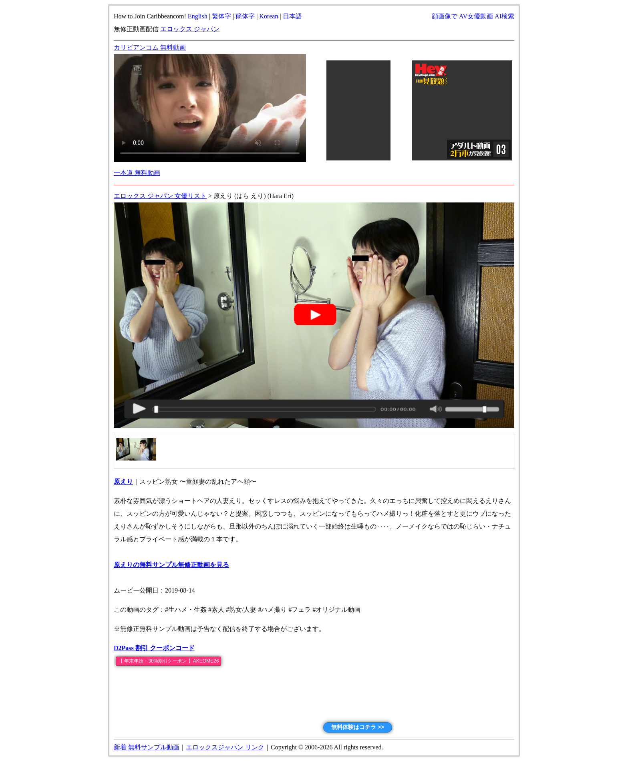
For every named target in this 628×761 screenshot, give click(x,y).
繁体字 (221, 16)
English (197, 16)
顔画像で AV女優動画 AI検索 (473, 16)
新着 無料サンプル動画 (146, 747)
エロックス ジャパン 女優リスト (160, 195)
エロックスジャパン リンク (225, 747)
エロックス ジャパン (189, 29)
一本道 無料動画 (137, 172)
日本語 (292, 16)
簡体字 (245, 16)
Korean (268, 16)
